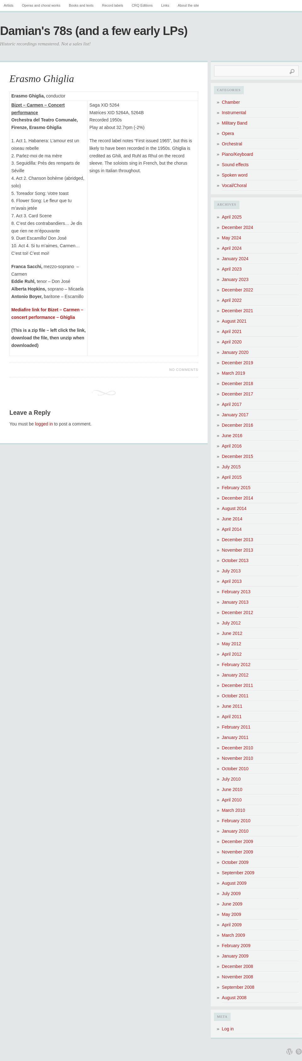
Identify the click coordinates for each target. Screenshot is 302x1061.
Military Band (234, 123)
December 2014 (237, 498)
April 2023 (232, 269)
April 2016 (232, 445)
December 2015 (237, 456)
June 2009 (232, 903)
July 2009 (231, 893)
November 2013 (237, 550)
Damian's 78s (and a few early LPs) (93, 31)
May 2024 (231, 237)
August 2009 (234, 883)
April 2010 (232, 799)
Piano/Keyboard (237, 154)
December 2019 (237, 362)
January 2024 (235, 258)
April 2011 (232, 716)
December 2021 (237, 310)
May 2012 (231, 643)
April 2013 (232, 581)
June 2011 (232, 706)
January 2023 (235, 279)
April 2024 (232, 248)
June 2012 (232, 633)
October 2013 (235, 560)
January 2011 (235, 737)
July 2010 (231, 779)
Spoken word (235, 175)
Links (165, 5)
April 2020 (232, 341)
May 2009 (231, 914)
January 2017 (235, 414)
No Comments (183, 370)
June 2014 (232, 518)
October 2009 (235, 862)
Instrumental (234, 112)
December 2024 (237, 227)
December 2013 (237, 539)
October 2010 (235, 768)
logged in (44, 423)
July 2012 (231, 622)
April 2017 (232, 404)
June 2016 (232, 435)
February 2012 (236, 664)
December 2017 (237, 393)
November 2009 (237, 851)
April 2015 (232, 477)
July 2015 (231, 466)
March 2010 (233, 810)
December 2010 (237, 747)
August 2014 (234, 508)
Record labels (112, 5)
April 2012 (232, 654)
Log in (228, 1028)
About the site (188, 5)
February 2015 (236, 487)
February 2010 (236, 820)
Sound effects (235, 164)
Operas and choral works (41, 5)
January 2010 (235, 831)
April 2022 (232, 300)
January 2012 (235, 674)
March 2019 (233, 373)
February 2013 (236, 591)
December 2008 (237, 966)
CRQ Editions (142, 5)
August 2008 (234, 997)
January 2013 (235, 602)
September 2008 (238, 987)
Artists (9, 5)
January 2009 (235, 955)
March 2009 (233, 935)
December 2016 (237, 425)
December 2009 (237, 841)
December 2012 (237, 612)
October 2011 (235, 695)
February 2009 (236, 945)
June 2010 (232, 789)
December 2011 (237, 685)
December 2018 (237, 383)
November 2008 (237, 976)
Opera (228, 133)
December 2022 (237, 289)
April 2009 (232, 924)
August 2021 (234, 321)
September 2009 (238, 872)
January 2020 (235, 352)
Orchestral (232, 143)
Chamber (231, 102)
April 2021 (232, 331)
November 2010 (237, 758)
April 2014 (232, 529)
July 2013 (231, 570)
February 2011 (236, 727)
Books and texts (81, 5)
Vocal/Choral (234, 185)
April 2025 (232, 217)
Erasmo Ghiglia (41, 78)
